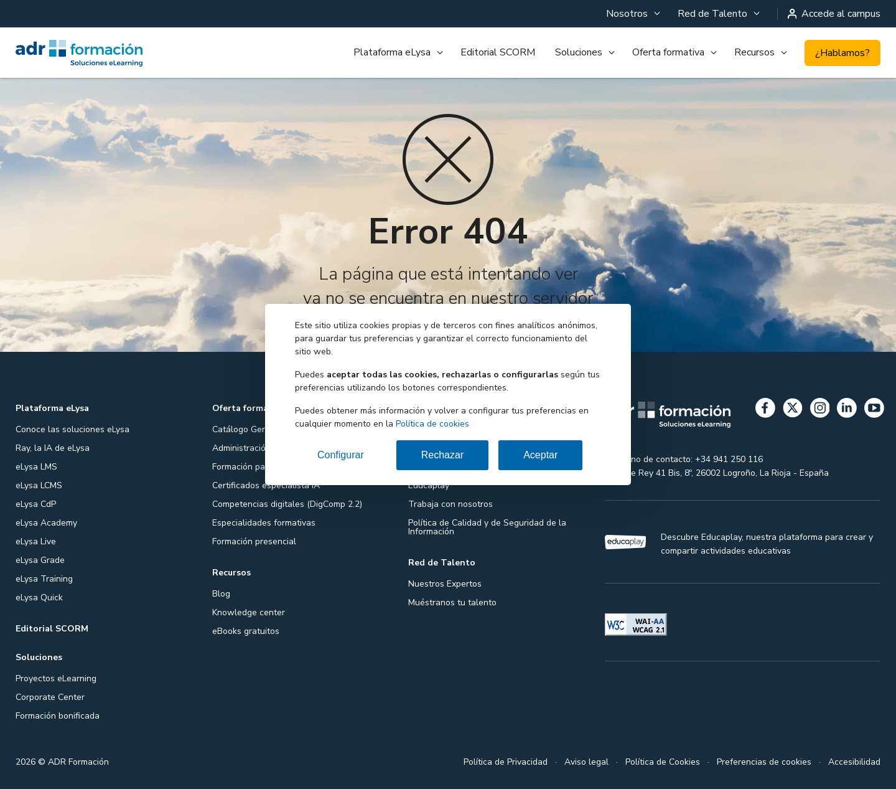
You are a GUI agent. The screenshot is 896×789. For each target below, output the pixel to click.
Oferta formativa (668, 52)
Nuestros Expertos (445, 584)
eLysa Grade (40, 560)
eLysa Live (36, 541)
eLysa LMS (36, 467)
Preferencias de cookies (764, 762)
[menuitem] (632, 13)
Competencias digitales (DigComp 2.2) (287, 504)
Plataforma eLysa (392, 52)
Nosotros (627, 14)
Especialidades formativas (263, 523)
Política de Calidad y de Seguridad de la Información (487, 527)
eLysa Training (44, 579)
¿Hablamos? (842, 53)
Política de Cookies (662, 762)
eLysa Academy (46, 523)
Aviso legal (586, 762)
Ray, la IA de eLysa (53, 448)
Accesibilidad (854, 762)
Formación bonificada (58, 716)
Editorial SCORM (497, 52)
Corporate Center (50, 697)
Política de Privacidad (506, 762)
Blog (221, 594)
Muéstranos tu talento (452, 602)
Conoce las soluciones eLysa (72, 429)
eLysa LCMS (39, 485)
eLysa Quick (39, 597)
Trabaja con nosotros (450, 504)
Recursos (754, 52)
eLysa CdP (36, 504)
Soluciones (578, 52)
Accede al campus (834, 14)
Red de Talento (712, 14)
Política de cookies (432, 424)
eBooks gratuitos (245, 631)
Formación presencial (254, 541)
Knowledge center (248, 612)
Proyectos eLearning (56, 678)
